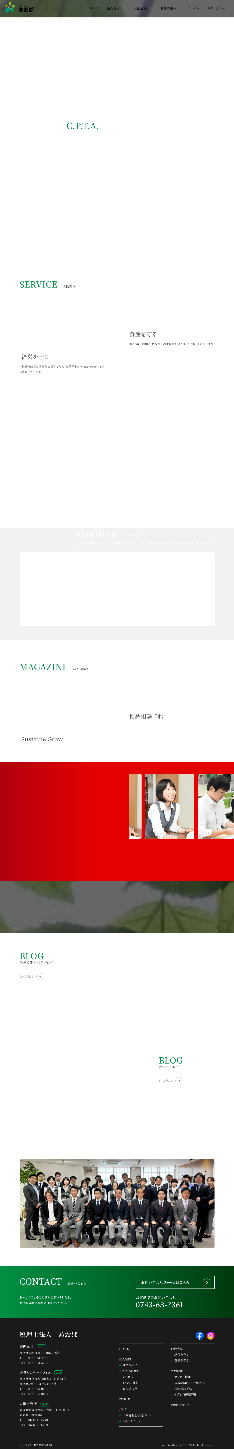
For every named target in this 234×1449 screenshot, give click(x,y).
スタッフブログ (132, 1421)
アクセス (128, 1377)
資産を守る (181, 1360)
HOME (93, 8)
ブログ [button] (191, 8)
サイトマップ (26, 1445)
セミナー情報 (182, 1377)
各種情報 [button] (166, 8)
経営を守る (181, 1355)
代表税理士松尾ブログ (137, 1415)
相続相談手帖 (183, 1389)
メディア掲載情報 (185, 1394)
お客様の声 (130, 1389)
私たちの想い (131, 1371)
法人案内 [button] (113, 8)
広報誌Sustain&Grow (189, 1383)
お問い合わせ (216, 8)
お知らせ (125, 1399)
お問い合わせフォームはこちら (165, 1282)
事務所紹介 (130, 1365)
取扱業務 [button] (140, 8)
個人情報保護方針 (44, 1445)
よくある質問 (131, 1383)
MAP (41, 1347)
